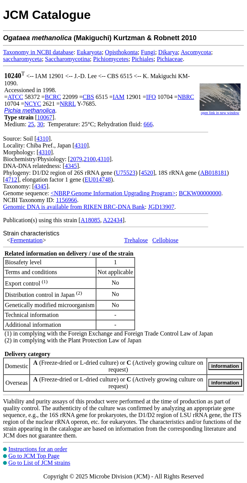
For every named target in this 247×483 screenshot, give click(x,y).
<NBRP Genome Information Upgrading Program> (112, 193)
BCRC (53, 97)
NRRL (68, 103)
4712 (11, 179)
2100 (89, 159)
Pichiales (143, 59)
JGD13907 (161, 207)
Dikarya (168, 52)
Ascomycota (196, 52)
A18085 (90, 220)
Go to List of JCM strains (39, 462)
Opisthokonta (121, 52)
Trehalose (136, 240)
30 (40, 124)
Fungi (148, 52)
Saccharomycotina (67, 59)
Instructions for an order (37, 449)
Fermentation (26, 240)
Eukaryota (89, 52)
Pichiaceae (169, 59)
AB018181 (213, 172)
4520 (147, 172)
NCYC (32, 103)
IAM (118, 97)
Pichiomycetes (110, 59)
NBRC (186, 97)
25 (31, 124)
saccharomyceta (22, 59)
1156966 (66, 200)
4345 (71, 166)
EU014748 (98, 179)
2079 (76, 159)
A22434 (113, 220)
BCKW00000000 (200, 193)
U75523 (125, 172)
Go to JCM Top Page (34, 456)
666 (148, 124)
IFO (151, 97)
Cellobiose (165, 240)
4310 (42, 138)
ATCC (15, 97)
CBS (88, 97)
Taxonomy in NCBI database (38, 52)
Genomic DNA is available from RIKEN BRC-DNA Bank (74, 207)
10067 (44, 117)
